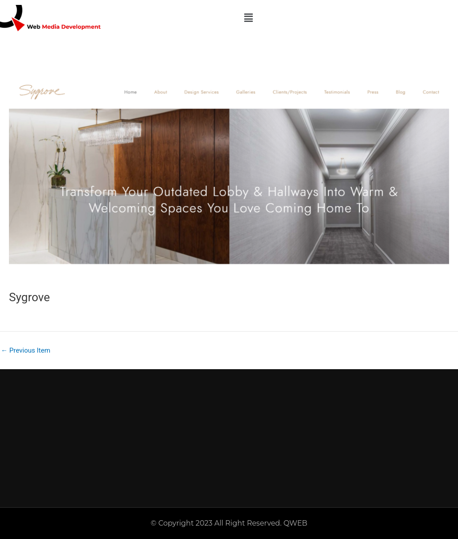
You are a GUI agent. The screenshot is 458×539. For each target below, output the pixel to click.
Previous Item (25, 350)
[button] (248, 17)
